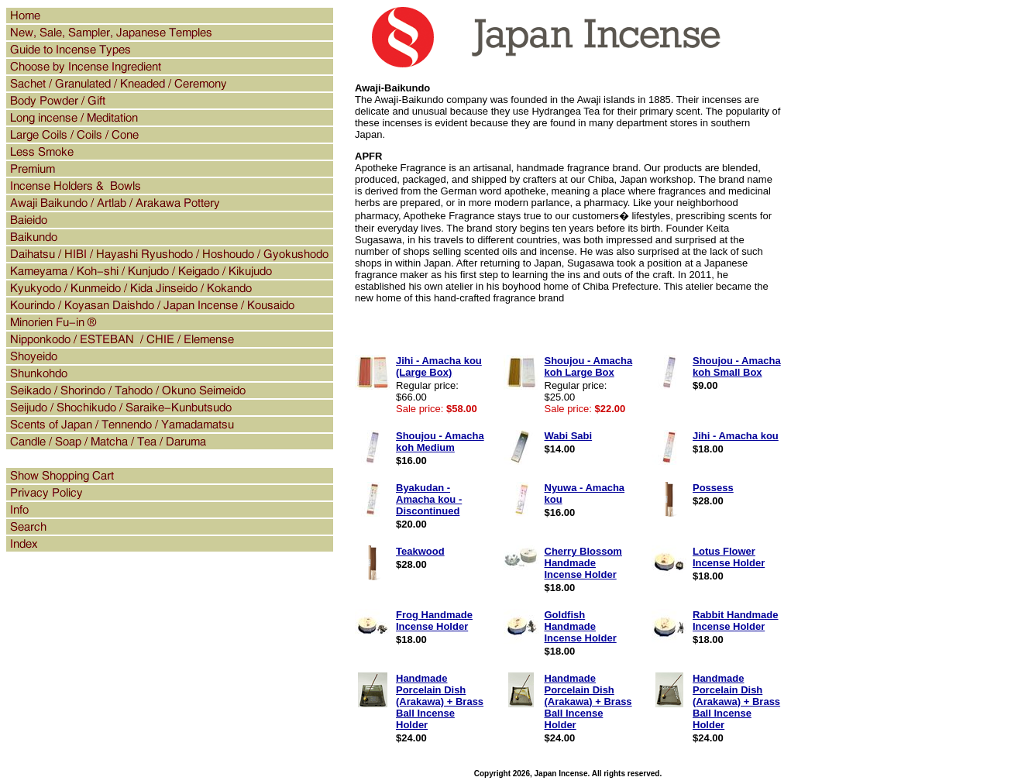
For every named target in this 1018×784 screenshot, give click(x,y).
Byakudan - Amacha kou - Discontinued (429, 499)
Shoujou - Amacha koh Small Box (737, 366)
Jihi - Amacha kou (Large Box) (439, 366)
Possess (713, 487)
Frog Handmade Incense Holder (434, 620)
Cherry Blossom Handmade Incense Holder (583, 562)
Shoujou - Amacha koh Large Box (589, 366)
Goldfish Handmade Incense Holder (581, 626)
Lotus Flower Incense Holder (729, 557)
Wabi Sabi (569, 436)
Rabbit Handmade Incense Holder (736, 620)
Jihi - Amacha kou (736, 436)
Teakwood (420, 551)
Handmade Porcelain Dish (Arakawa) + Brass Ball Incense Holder (439, 701)
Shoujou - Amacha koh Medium (440, 441)
